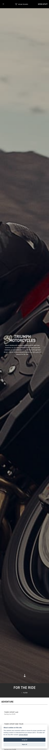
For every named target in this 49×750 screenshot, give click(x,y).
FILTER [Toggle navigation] (25, 693)
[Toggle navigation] (3, 4)
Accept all (24, 739)
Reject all (24, 744)
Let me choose (23, 735)
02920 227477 (43, 4)
